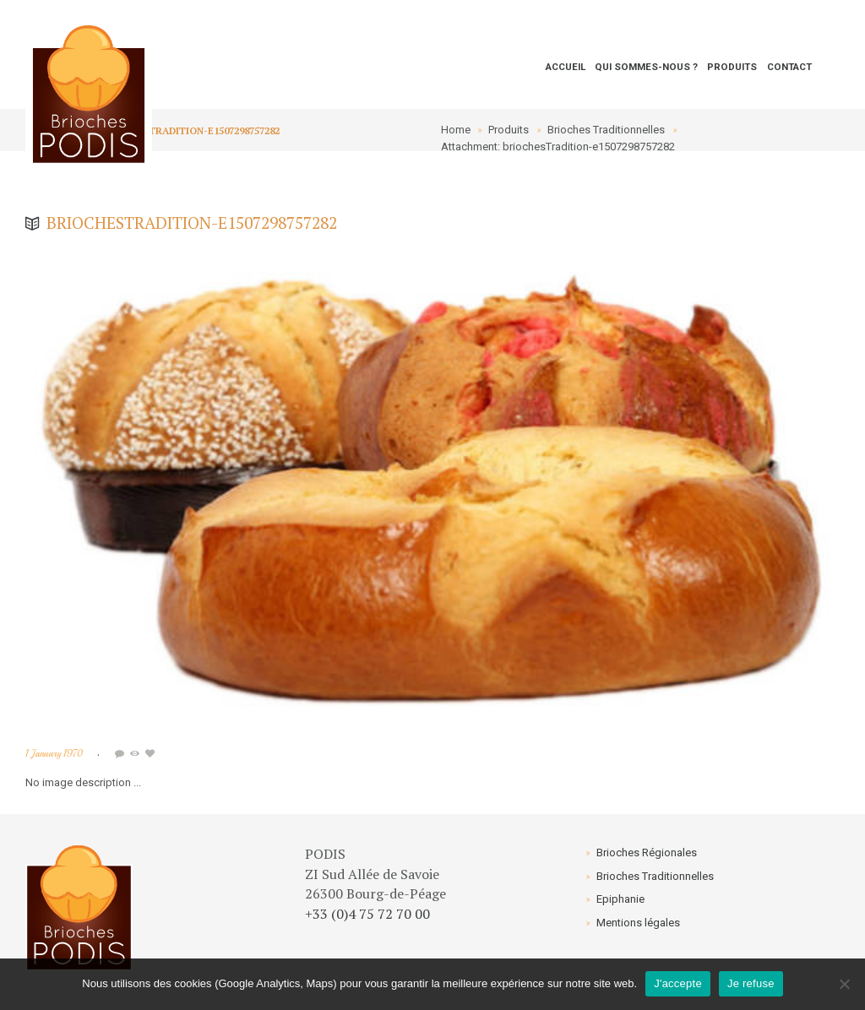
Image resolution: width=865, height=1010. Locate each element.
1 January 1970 (54, 753)
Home (456, 129)
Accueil (565, 67)
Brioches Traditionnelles (606, 129)
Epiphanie (620, 899)
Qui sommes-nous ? (646, 67)
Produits (732, 67)
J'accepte (678, 983)
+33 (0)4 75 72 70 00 (367, 913)
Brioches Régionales (646, 852)
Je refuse (751, 983)
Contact (789, 67)
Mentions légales (638, 922)
